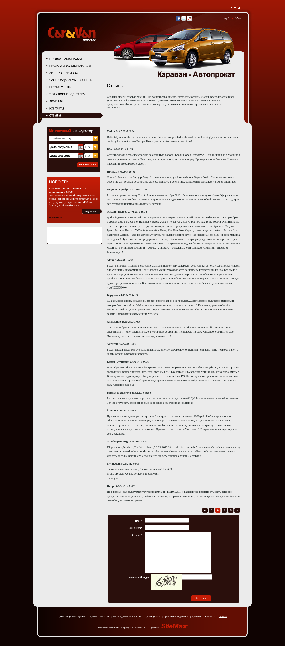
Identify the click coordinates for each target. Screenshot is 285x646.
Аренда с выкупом (99, 616)
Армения (196, 616)
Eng (225, 18)
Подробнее (90, 211)
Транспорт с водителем (176, 616)
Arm (239, 18)
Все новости (55, 217)
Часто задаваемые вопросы (127, 616)
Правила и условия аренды (72, 616)
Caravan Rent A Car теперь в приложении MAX (67, 190)
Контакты (210, 616)
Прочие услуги (152, 616)
